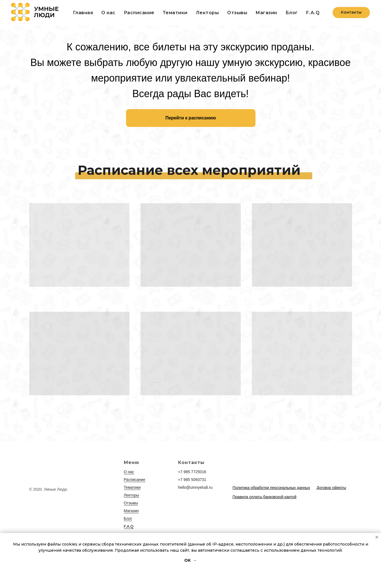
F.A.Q (313, 12)
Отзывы (237, 12)
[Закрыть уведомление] (377, 537)
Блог (292, 12)
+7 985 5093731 (192, 479)
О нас (108, 12)
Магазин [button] (266, 12)
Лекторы (207, 12)
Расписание (139, 12)
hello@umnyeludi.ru (195, 487)
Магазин (131, 511)
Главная (83, 12)
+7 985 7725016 (192, 472)
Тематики (175, 12)
